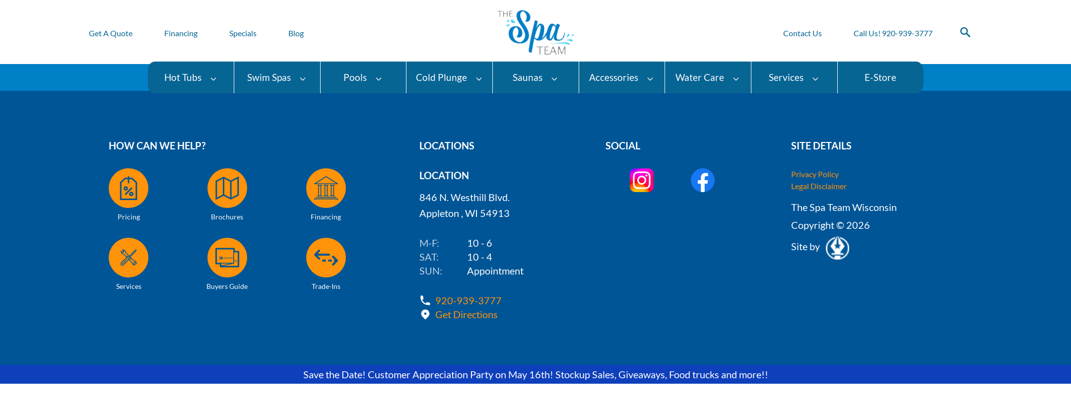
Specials (243, 33)
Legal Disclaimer (819, 186)
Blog (296, 33)
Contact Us (802, 33)
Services (794, 77)
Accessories (621, 77)
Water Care (707, 77)
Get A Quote (111, 33)
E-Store (880, 77)
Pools (363, 77)
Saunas (535, 77)
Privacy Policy (815, 174)
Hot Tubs (190, 77)
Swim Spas (277, 77)
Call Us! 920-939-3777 (893, 33)
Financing (181, 33)
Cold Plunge (449, 77)
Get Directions (466, 314)
